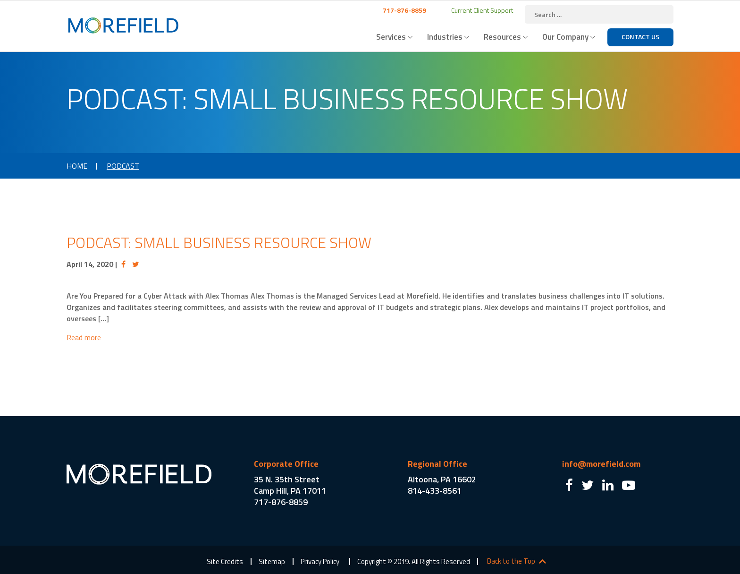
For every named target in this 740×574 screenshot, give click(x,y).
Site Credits (225, 561)
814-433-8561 (435, 490)
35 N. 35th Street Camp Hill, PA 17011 (290, 485)
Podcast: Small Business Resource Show (219, 242)
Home (77, 165)
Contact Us (640, 37)
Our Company (565, 37)
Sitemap (272, 561)
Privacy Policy (320, 561)
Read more (84, 337)
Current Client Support (481, 10)
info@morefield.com (601, 463)
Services (391, 37)
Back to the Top (511, 561)
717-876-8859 (403, 10)
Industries (444, 37)
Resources (502, 37)
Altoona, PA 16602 (442, 479)
